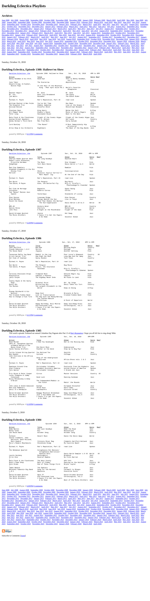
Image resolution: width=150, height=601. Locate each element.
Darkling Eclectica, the (19, 74)
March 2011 (87, 24)
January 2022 (102, 46)
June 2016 (72, 35)
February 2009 (99, 20)
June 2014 (85, 31)
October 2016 (115, 35)
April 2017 (45, 37)
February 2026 (76, 54)
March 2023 (116, 48)
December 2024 (63, 52)
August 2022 (29, 48)
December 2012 (26, 29)
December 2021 (90, 46)
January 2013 (39, 29)
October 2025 (26, 54)
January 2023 (93, 48)
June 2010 (127, 22)
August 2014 (104, 31)
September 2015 (108, 33)
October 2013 (134, 29)
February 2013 (50, 29)
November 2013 (8, 31)
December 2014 (13, 33)
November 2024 (49, 52)
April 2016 (53, 35)
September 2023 (33, 50)
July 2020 (38, 43)
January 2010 (75, 22)
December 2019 (110, 41)
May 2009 (130, 20)
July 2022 (19, 48)
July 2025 (135, 52)
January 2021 (111, 43)
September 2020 (60, 43)
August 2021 (38, 46)
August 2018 (71, 39)
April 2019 (21, 41)
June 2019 (40, 41)
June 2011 (115, 24)
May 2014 (76, 31)
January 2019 (134, 39)
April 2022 (135, 46)
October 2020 (73, 43)
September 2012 (133, 27)
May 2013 (81, 29)
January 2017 (12, 37)
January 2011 (64, 24)
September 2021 (51, 46)
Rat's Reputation (77, 371)
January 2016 (20, 35)
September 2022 (42, 48)
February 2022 (113, 46)
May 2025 (118, 52)
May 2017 (54, 37)
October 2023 (45, 50)
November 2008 (62, 20)
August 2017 (82, 37)
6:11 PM (30, 145)
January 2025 (75, 52)
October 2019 (83, 41)
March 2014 (57, 31)
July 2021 (28, 46)
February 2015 (37, 33)
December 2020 (99, 43)
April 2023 (126, 48)
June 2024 (135, 50)
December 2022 (80, 48)
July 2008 (14, 20)
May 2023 (135, 48)
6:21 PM (30, 353)
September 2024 (24, 52)
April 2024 (117, 50)
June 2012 (102, 27)
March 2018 (23, 39)
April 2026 (97, 54)
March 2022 (125, 46)
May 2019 (31, 41)
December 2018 (122, 39)
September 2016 (103, 35)
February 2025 (86, 52)
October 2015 (121, 33)
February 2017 (23, 37)
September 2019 (71, 41)
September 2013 (121, 29)
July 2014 (94, 31)
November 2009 (49, 22)
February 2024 (95, 50)
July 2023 (10, 50)
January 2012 (50, 27)
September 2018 (83, 39)
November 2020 (86, 43)
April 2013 (72, 29)
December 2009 (63, 22)
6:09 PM (30, 548)
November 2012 (13, 29)
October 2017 (107, 37)
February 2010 (86, 22)
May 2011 (106, 24)
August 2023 (20, 50)
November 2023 (58, 50)
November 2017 (120, 37)
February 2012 (62, 27)
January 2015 (25, 33)
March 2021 (134, 43)
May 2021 (11, 46)
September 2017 (95, 37)
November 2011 (24, 27)
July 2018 (61, 39)
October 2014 (129, 31)
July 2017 (72, 37)
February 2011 (75, 24)
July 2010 (135, 22)
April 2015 (58, 33)
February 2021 (123, 43)
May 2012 (93, 27)
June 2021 (20, 46)
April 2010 (108, 22)
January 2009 (88, 20)
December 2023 (71, 50)
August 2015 (95, 33)
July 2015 (86, 33)
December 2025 (52, 54)
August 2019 (58, 41)
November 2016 (128, 35)
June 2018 (52, 39)
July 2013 (99, 29)
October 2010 (26, 24)
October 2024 (37, 52)
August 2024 (11, 52)
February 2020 (133, 41)
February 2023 (104, 48)
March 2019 (11, 41)
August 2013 (109, 29)
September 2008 (36, 20)
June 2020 (29, 43)
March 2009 (111, 20)
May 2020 (20, 43)
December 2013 (21, 31)
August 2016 (90, 35)
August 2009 (11, 22)
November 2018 (108, 39)
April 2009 (121, 20)
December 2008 (75, 20)
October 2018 (96, 39)
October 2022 (54, 48)
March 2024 (107, 50)
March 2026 (87, 54)
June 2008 (5, 20)
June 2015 (77, 33)
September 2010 (13, 24)
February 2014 (45, 31)
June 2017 (64, 37)
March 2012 (73, 27)
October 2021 (63, 46)
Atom (23, 598)
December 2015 (8, 35)
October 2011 (12, 27)
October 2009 (37, 22)
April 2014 (67, 31)
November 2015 (133, 33)
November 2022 (67, 48)
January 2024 (84, 50)
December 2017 (133, 37)
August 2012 (120, 27)
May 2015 (68, 33)
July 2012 (110, 27)
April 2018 (34, 39)
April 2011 (97, 24)
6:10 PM (30, 455)
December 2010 (52, 24)
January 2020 (122, 41)
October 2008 (49, 20)
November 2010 (38, 24)
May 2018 (43, 39)
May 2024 (126, 50)
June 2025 (127, 52)
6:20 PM (30, 247)
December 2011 (38, 27)
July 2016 (80, 35)
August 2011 (134, 24)
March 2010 (98, 22)
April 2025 (108, 52)
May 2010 (118, 22)
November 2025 (38, 54)
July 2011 (124, 24)
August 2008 (24, 20)
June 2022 (11, 48)
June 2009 (139, 20)
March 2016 (43, 35)
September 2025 (13, 54)
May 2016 (63, 35)
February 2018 (12, 39)
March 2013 (62, 29)
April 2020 (11, 43)
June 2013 (90, 29)
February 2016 (32, 35)
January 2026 (64, 54)
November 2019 (96, 41)
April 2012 (83, 27)
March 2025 (98, 52)
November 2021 (76, 46)
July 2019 (48, 41)
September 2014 (116, 31)
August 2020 (48, 43)
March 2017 (35, 37)
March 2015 (48, 33)
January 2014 (34, 31)
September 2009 (24, 22)
